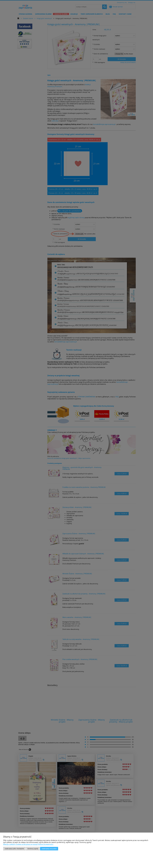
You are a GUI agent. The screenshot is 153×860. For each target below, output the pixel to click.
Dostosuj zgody (32, 849)
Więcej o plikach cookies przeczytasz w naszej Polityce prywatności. (28, 844)
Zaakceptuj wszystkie (49, 849)
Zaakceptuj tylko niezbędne (14, 849)
